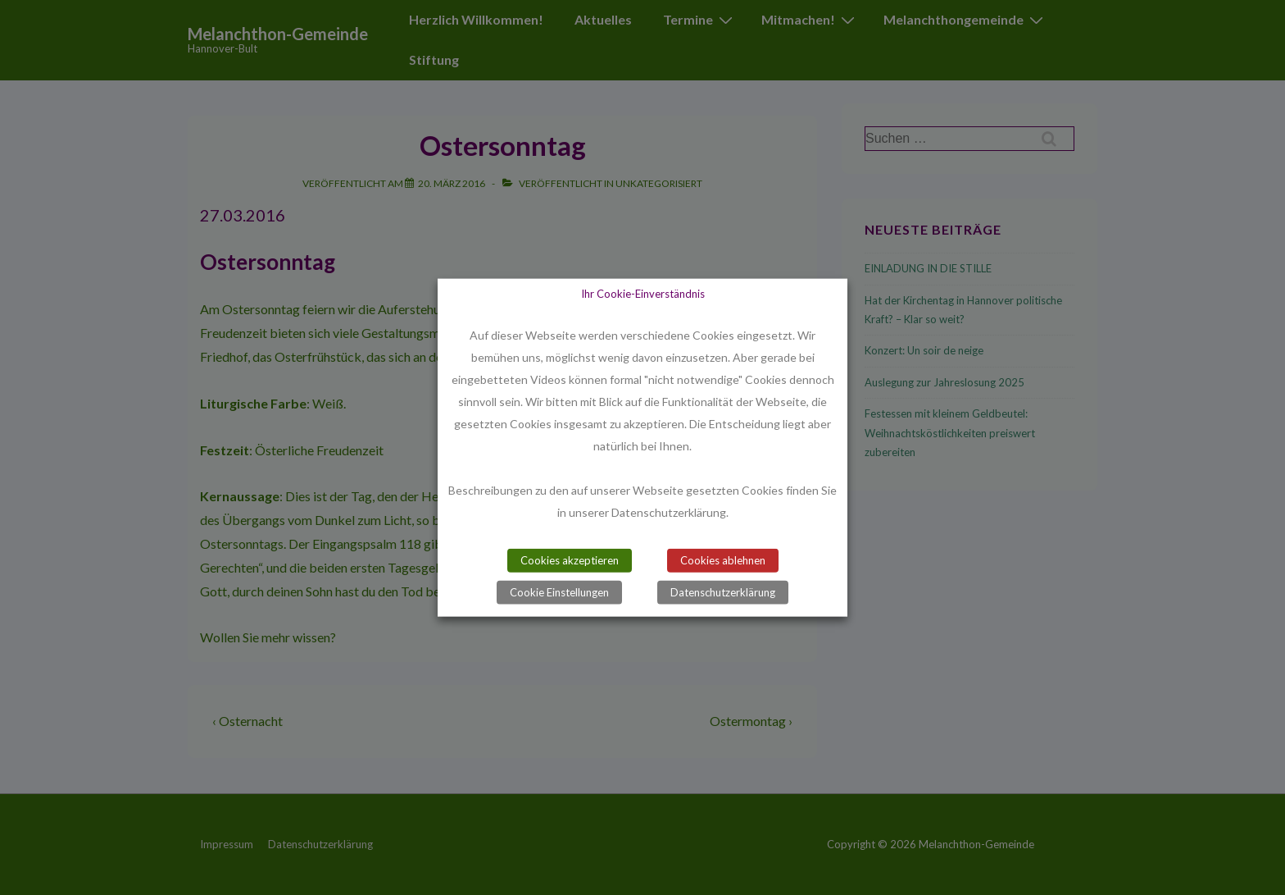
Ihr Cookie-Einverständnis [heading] (643, 292)
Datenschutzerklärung (722, 592)
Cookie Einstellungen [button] (559, 592)
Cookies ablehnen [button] (722, 560)
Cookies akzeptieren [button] (569, 560)
